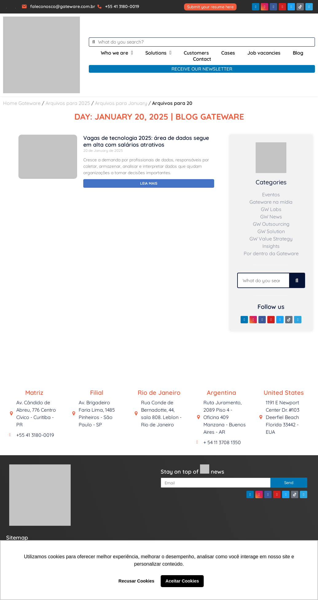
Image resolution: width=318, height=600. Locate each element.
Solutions (158, 53)
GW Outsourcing (271, 224)
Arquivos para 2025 (67, 103)
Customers (196, 53)
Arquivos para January (121, 103)
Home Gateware (22, 103)
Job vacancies (264, 53)
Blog (298, 53)
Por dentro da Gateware (271, 253)
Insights (271, 246)
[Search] (296, 280)
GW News (271, 216)
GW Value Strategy (270, 239)
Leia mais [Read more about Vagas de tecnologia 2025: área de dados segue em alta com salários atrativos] (148, 183)
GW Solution (271, 231)
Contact (202, 59)
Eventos (271, 194)
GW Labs (271, 209)
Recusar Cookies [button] (137, 581)
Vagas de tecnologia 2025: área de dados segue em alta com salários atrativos (146, 141)
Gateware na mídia (270, 202)
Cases (228, 53)
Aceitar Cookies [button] (182, 581)
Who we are (117, 53)
